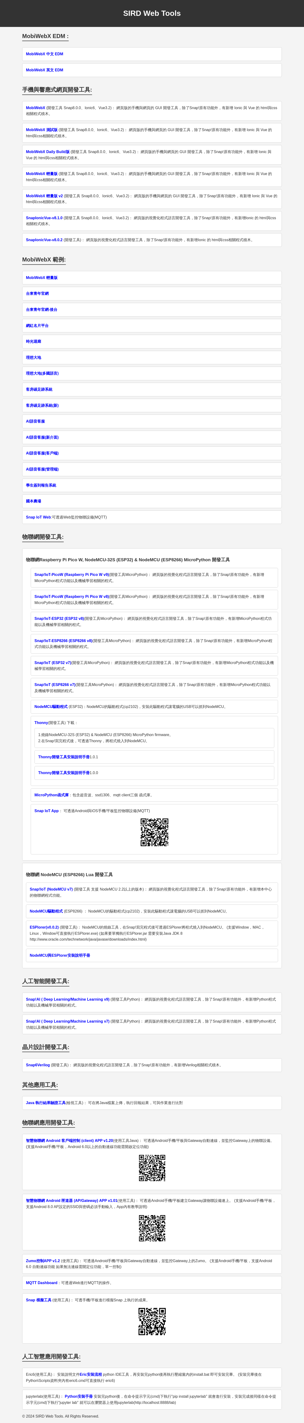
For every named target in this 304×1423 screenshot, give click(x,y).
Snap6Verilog (38, 1065)
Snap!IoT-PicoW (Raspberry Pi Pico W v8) (71, 597)
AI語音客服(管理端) (42, 469)
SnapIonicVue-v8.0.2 (44, 240)
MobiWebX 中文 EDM (44, 54)
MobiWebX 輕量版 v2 (44, 196)
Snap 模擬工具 (38, 1300)
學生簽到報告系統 (41, 485)
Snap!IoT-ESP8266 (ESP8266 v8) (63, 641)
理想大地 (33, 358)
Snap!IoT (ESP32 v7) (52, 663)
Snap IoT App (46, 811)
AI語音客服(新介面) (42, 437)
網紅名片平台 (37, 326)
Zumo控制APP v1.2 (43, 1261)
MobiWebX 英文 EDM (44, 70)
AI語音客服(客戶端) (42, 453)
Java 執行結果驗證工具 (46, 1103)
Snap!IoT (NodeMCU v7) (51, 889)
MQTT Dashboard (41, 1283)
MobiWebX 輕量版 (42, 174)
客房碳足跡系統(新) (42, 405)
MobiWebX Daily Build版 (48, 152)
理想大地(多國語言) (42, 373)
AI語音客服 (35, 421)
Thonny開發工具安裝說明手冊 (64, 757)
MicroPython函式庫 (51, 795)
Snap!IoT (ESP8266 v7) (54, 685)
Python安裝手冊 (79, 1396)
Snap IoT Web (38, 517)
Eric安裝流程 (91, 1374)
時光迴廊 (33, 341)
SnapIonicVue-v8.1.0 (44, 218)
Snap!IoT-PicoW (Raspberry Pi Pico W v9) (71, 575)
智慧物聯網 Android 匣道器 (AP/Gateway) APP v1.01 (71, 1201)
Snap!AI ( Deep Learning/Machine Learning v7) (68, 1021)
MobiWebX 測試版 (42, 130)
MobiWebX (35, 108)
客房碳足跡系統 (39, 389)
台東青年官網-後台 (41, 310)
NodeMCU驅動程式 (51, 707)
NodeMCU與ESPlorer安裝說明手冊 (60, 955)
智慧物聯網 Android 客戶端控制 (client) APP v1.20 (69, 1141)
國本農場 (33, 501)
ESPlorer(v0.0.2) (44, 927)
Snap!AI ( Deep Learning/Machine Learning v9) (68, 999)
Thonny (41, 723)
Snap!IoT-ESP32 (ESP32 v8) (59, 619)
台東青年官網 (37, 293)
